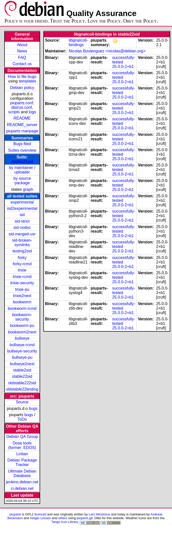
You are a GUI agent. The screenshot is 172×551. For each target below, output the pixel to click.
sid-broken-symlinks (22, 242)
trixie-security (22, 283)
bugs (33, 408)
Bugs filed (22, 144)
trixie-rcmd (22, 276)
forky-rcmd (22, 264)
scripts (14, 112)
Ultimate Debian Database (22, 473)
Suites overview (22, 150)
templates (27, 81)
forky (22, 257)
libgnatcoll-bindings (78, 42)
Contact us (22, 64)
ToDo (22, 419)
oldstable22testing (22, 389)
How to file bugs (22, 76)
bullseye (22, 338)
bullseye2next (22, 364)
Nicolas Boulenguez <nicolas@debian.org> (107, 51)
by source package (22, 180)
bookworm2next (22, 332)
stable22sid (22, 161)
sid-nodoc (22, 227)
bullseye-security (22, 351)
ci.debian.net (22, 488)
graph (28, 189)
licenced (40, 514)
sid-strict (22, 221)
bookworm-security (22, 317)
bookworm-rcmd (22, 308)
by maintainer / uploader (22, 169)
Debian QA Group (22, 436)
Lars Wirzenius (99, 514)
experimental (22, 202)
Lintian (22, 454)
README (22, 118)
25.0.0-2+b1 (123, 66)
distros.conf (21, 107)
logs (32, 112)
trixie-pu (22, 289)
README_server (22, 125)
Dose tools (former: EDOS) (22, 445)
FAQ (22, 57)
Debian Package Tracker (22, 462)
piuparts (15, 514)
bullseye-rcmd (22, 345)
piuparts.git (85, 518)
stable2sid (22, 370)
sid (22, 215)
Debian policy (22, 87)
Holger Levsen (40, 518)
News (22, 51)
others (62, 518)
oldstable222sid (22, 383)
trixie (22, 270)
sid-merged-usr (22, 234)
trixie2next (22, 296)
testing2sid (22, 251)
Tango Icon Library (64, 522)
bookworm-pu (22, 325)
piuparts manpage (22, 131)
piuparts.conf (21, 103)
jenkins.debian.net (22, 482)
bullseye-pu (22, 357)
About (22, 45)
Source (22, 402)
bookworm (22, 302)
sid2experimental (22, 208)
